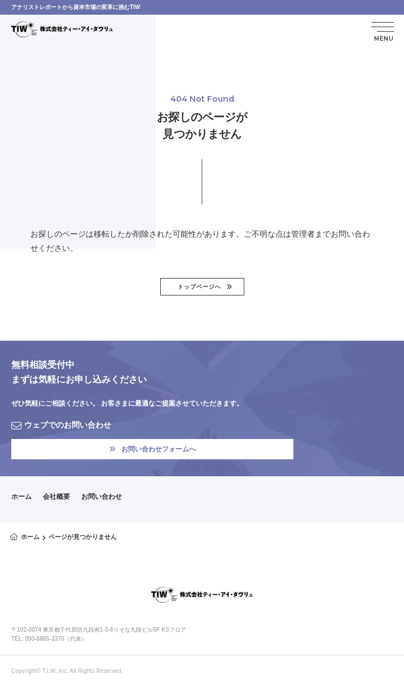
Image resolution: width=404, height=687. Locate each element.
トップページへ (199, 287)
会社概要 (56, 497)
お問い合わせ (101, 497)
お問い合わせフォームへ (152, 449)
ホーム (21, 497)
